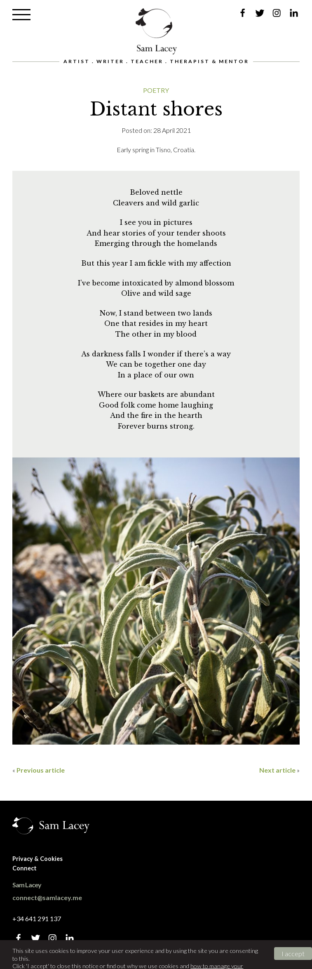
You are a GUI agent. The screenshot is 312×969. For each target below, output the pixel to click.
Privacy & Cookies (37, 858)
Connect (24, 868)
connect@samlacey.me (47, 897)
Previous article (40, 770)
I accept (293, 953)
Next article (277, 770)
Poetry (156, 90)
